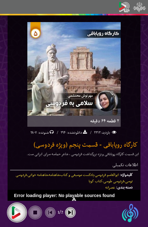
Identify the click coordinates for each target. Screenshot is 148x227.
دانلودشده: (74, 133)
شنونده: (43, 133)
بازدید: (106, 133)
